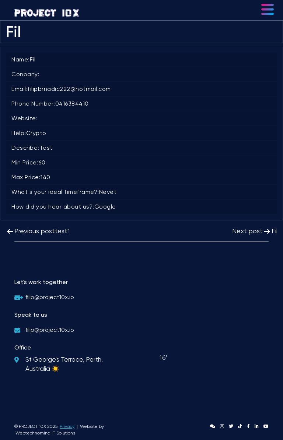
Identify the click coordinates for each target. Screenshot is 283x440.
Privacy (67, 426)
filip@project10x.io (49, 297)
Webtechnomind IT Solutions (45, 433)
